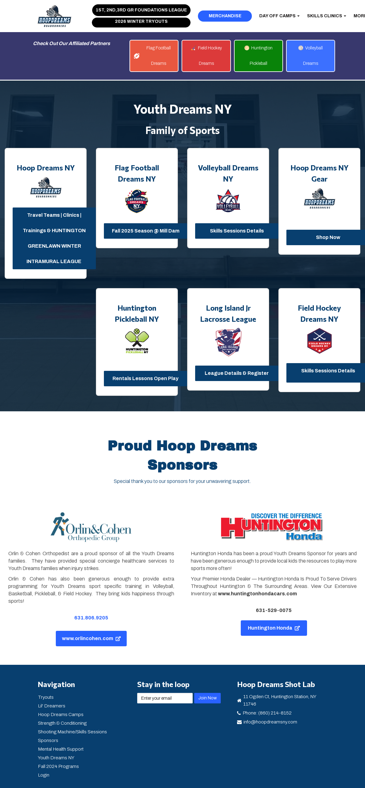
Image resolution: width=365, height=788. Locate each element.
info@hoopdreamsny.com (270, 721)
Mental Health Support (61, 749)
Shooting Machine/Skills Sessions (72, 731)
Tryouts (46, 697)
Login (43, 775)
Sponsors (48, 740)
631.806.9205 (91, 617)
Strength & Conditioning (62, 723)
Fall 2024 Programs (58, 766)
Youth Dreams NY (56, 757)
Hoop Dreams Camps (61, 714)
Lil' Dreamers (51, 705)
